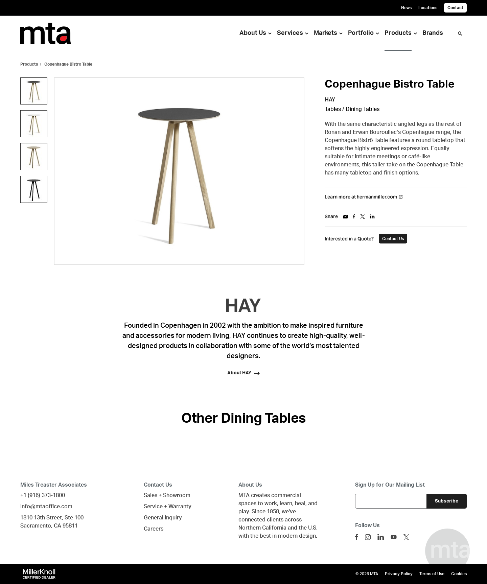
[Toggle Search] (460, 33)
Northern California (262, 528)
